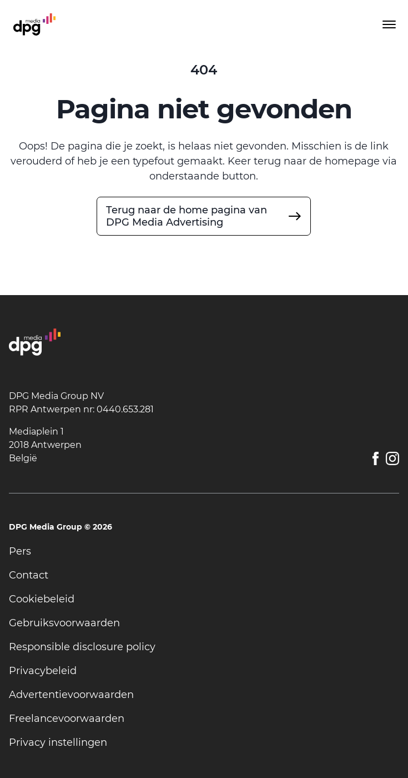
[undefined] (203, 216)
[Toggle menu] (388, 24)
